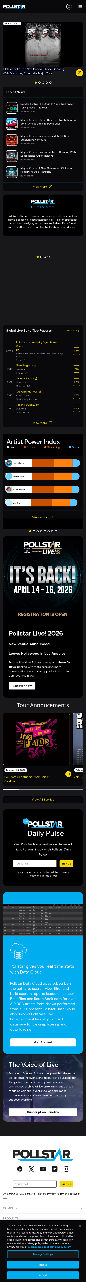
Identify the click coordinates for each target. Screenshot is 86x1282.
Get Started (43, 1042)
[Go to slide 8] (56, 531)
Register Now (22, 686)
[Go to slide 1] (36, 82)
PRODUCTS (43, 1218)
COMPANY (43, 1208)
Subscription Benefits (43, 1112)
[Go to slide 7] (52, 531)
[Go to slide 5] (50, 82)
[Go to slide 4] (47, 82)
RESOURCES (43, 1229)
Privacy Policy (55, 1193)
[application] (43, 483)
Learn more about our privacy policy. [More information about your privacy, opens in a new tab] (49, 1259)
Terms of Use (50, 875)
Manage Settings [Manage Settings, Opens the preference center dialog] (43, 1267)
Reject (43, 1277)
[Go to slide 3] (43, 82)
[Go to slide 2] (39, 82)
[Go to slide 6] (48, 531)
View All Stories (43, 799)
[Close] (80, 1239)
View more (43, 186)
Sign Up (66, 863)
